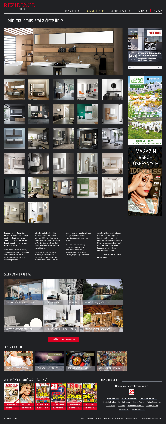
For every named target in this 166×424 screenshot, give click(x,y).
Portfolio (90, 418)
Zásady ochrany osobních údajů (151, 418)
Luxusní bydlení (72, 11)
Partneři (142, 11)
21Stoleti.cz (110, 406)
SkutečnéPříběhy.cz (129, 398)
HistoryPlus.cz (152, 406)
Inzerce (98, 418)
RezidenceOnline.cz (135, 406)
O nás (82, 418)
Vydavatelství (118, 418)
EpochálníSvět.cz (109, 402)
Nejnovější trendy (95, 11)
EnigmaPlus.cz (138, 402)
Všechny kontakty (131, 418)
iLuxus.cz (121, 406)
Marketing (107, 418)
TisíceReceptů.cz (154, 402)
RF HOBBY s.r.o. (12, 419)
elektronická (11, 408)
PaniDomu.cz (124, 409)
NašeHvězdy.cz (113, 398)
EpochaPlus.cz (124, 402)
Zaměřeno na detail (121, 11)
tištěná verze (11, 404)
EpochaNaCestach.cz (148, 398)
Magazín (158, 11)
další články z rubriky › (63, 339)
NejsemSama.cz (138, 409)
